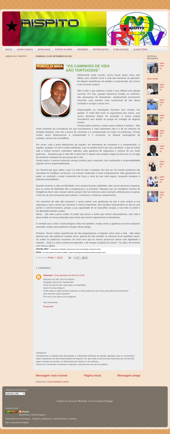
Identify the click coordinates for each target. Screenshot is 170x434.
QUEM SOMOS (25, 49)
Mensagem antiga (128, 375)
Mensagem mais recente (51, 375)
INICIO (8, 49)
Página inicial (92, 375)
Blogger (109, 401)
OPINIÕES (82, 49)
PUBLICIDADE (121, 49)
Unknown (48, 275)
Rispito (25, 412)
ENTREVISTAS (101, 49)
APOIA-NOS (44, 49)
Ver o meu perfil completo (17, 422)
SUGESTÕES (140, 49)
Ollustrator (82, 401)
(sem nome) (162, 65)
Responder (48, 306)
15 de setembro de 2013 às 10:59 (69, 275)
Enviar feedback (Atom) (58, 382)
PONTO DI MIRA (63, 49)
